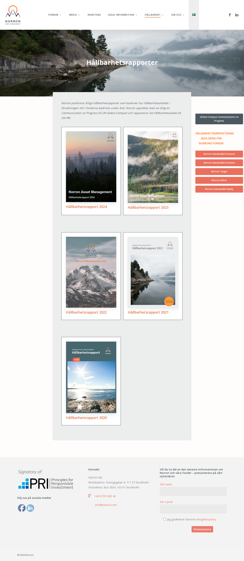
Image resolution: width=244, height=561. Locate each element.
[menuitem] (194, 15)
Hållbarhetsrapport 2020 (86, 417)
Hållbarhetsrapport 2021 (148, 312)
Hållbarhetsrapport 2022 (86, 312)
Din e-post (193, 506)
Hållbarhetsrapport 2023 (148, 207)
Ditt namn (193, 489)
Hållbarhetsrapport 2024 (86, 206)
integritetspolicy (206, 519)
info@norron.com (106, 505)
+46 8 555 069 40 (105, 496)
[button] (219, 119)
